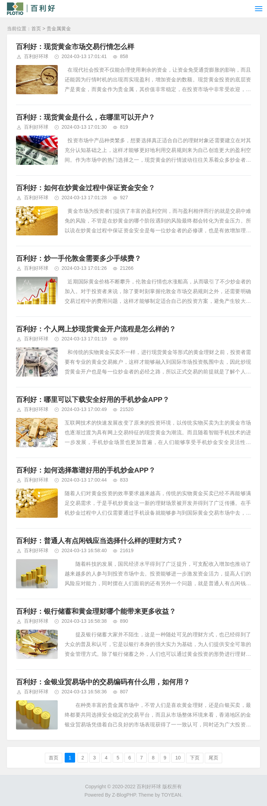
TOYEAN (171, 795)
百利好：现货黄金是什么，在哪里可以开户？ (85, 117)
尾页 (213, 757)
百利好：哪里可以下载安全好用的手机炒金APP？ (92, 399)
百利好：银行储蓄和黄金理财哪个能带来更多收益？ (96, 611)
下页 (195, 757)
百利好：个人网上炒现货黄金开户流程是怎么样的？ (96, 329)
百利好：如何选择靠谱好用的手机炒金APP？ (85, 470)
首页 (36, 28)
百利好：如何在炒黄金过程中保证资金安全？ (85, 188)
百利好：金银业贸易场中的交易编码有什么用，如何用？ (103, 682)
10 (178, 757)
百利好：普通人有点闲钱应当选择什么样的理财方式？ (99, 541)
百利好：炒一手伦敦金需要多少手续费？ (78, 258)
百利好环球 (36, 56)
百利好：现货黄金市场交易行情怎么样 (75, 46)
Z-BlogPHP (124, 795)
